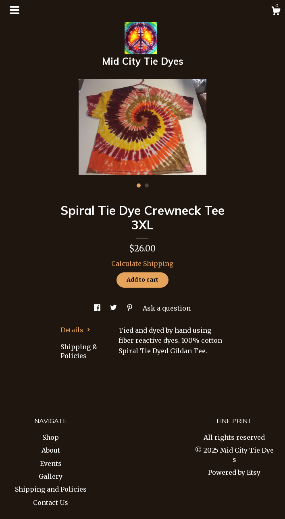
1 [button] (139, 185)
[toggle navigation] (14, 10)
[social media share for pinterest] (131, 308)
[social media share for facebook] (98, 308)
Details (75, 330)
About (51, 450)
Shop (50, 437)
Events (51, 463)
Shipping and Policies (51, 489)
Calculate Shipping (142, 264)
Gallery (50, 476)
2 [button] (147, 185)
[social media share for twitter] (114, 308)
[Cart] (275, 12)
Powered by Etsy (234, 472)
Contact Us (50, 502)
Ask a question (167, 308)
